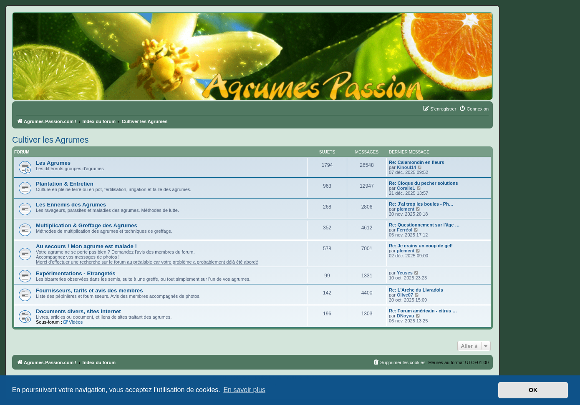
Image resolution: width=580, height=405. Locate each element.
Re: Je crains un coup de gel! (421, 245)
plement (405, 208)
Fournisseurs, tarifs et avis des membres (89, 290)
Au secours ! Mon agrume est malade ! (86, 246)
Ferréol (404, 229)
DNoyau (405, 315)
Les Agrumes (53, 163)
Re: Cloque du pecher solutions (423, 183)
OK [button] (533, 390)
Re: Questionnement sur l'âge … (424, 224)
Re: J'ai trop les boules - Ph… (421, 203)
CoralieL (406, 188)
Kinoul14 (406, 167)
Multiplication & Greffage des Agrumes (86, 225)
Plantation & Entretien (64, 184)
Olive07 (405, 294)
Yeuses (405, 272)
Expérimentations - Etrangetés (76, 273)
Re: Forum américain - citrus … (423, 310)
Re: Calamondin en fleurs (416, 162)
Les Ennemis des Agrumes (71, 204)
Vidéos (73, 322)
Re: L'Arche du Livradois (416, 289)
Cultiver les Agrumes (50, 139)
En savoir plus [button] (244, 389)
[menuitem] (474, 108)
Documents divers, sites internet (78, 311)
